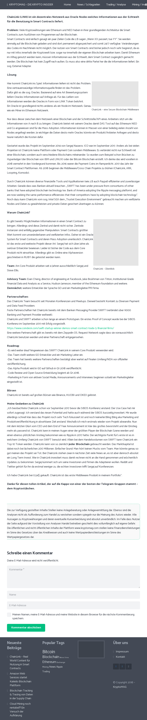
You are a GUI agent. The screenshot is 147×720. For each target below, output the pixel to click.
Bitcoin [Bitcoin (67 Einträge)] (48, 652)
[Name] (73, 595)
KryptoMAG (119, 687)
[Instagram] (129, 666)
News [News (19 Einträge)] (52, 667)
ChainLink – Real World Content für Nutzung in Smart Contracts (20, 662)
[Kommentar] (73, 577)
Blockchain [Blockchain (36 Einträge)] (50, 657)
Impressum (122, 651)
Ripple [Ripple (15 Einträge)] (59, 667)
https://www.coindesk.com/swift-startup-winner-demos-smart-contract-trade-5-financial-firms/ (60, 328)
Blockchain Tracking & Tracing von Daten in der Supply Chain (21, 694)
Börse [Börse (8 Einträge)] (62, 657)
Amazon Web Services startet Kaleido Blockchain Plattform (20, 679)
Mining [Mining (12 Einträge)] (45, 667)
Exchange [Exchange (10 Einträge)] (61, 662)
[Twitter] (122, 666)
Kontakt (120, 657)
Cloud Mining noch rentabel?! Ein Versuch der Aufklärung (20, 710)
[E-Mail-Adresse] (73, 605)
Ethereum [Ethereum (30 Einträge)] (49, 662)
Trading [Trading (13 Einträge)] (46, 671)
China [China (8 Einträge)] (66, 657)
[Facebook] (116, 666)
